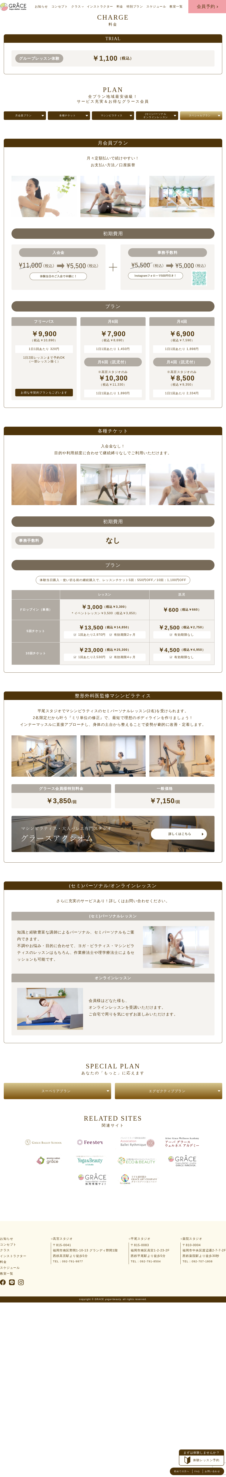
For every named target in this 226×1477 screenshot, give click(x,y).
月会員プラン (23, 119)
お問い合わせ (210, 1471)
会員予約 (206, 6)
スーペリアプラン (56, 1099)
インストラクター (100, 6)
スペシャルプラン (200, 119)
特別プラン (135, 6)
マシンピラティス (111, 119)
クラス (76, 6)
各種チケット (67, 119)
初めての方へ (173, 1471)
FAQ (192, 1471)
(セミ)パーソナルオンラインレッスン (155, 119)
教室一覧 (176, 6)
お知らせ (41, 6)
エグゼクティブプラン (167, 1099)
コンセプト (59, 6)
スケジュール (156, 6)
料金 (120, 6)
